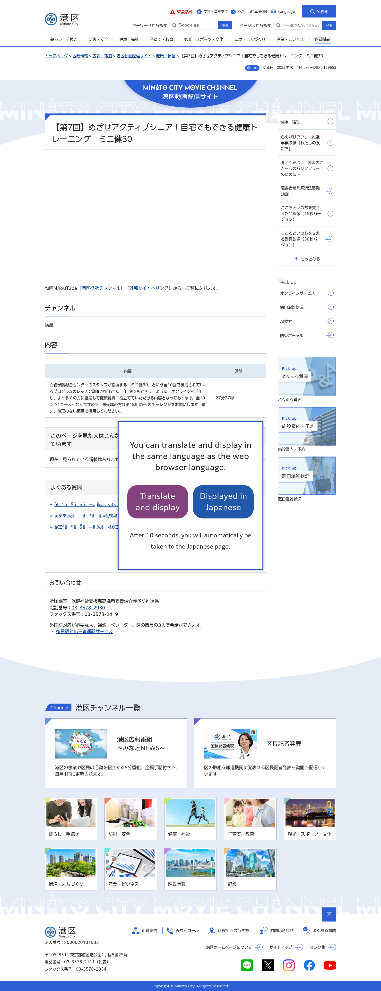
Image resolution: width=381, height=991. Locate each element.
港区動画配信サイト (134, 56)
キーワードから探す (174, 25)
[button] (181, 11)
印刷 (254, 68)
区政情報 (80, 56)
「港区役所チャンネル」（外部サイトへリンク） (125, 288)
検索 (329, 25)
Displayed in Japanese (223, 501)
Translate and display (158, 501)
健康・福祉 (165, 56)
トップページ (56, 56)
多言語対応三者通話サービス (84, 631)
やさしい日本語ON (252, 11)
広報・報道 (102, 56)
